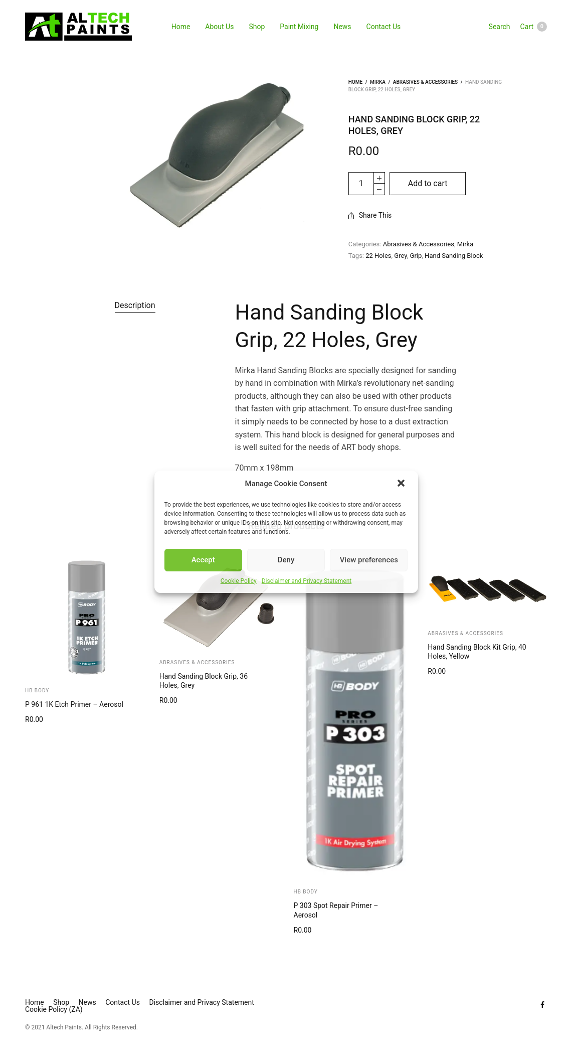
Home (180, 27)
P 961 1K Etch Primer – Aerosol (74, 704)
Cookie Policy (239, 580)
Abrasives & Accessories (425, 82)
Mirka (378, 82)
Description (135, 305)
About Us (219, 27)
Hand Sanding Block (454, 255)
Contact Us (383, 27)
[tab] (135, 305)
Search (499, 27)
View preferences (369, 559)
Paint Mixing (299, 27)
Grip (416, 255)
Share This (370, 215)
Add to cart (428, 183)
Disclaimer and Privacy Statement (307, 580)
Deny (286, 559)
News (342, 27)
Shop (257, 27)
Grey (400, 255)
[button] (402, 484)
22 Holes (378, 255)
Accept (203, 559)
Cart (533, 27)
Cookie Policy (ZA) (54, 1009)
